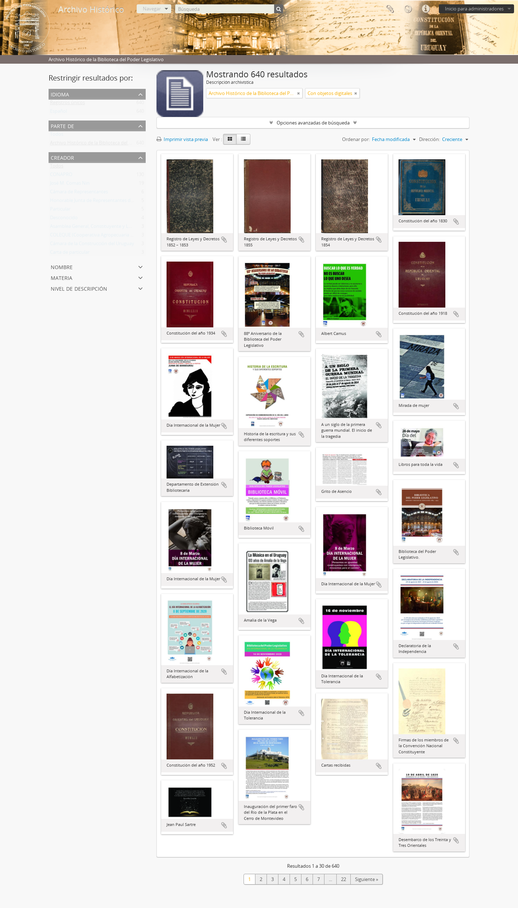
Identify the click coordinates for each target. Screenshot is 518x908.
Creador (62, 157)
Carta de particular (70, 253)
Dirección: (429, 139)
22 (343, 879)
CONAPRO (61, 176)
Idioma (408, 9)
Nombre (62, 266)
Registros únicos (67, 104)
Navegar (152, 8)
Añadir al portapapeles (224, 239)
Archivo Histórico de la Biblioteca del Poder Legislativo (107, 144)
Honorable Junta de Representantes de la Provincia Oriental (113, 202)
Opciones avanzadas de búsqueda (313, 122)
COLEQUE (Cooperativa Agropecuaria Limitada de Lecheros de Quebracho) (129, 236)
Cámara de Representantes (79, 193)
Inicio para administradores (474, 8)
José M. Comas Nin (70, 184)
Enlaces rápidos (426, 9)
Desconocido (64, 219)
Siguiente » (366, 879)
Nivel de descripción (79, 288)
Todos (56, 135)
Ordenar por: (356, 139)
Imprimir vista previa (182, 139)
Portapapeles (390, 9)
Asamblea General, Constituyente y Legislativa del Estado (111, 227)
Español (58, 112)
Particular (60, 210)
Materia (61, 277)
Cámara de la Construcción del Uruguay (92, 245)
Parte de (62, 125)
